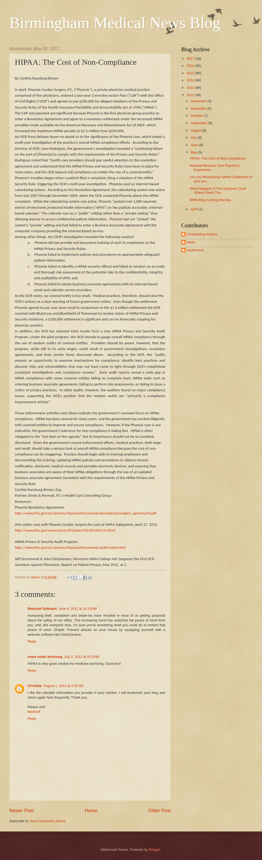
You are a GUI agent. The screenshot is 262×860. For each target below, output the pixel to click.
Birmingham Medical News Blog (114, 22)
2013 (191, 88)
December (199, 101)
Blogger (154, 850)
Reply (32, 641)
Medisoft (34, 712)
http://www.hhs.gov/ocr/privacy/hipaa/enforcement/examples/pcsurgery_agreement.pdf (85, 513)
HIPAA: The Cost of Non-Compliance (218, 158)
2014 (191, 80)
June (195, 145)
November (199, 108)
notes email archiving (45, 657)
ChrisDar (35, 686)
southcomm (195, 250)
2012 (191, 95)
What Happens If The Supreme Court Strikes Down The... (218, 190)
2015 (191, 73)
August (196, 130)
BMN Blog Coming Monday (210, 200)
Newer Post (21, 810)
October (197, 116)
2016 (191, 66)
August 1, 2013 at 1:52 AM (63, 686)
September (199, 123)
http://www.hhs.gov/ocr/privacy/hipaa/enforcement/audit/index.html (70, 547)
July (194, 138)
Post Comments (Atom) (48, 821)
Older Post (159, 810)
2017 (191, 59)
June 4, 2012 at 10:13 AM (77, 609)
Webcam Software (42, 609)
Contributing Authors (202, 234)
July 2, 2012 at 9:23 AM (81, 657)
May (194, 152)
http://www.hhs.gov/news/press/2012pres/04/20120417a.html (65, 530)
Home (91, 810)
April (194, 209)
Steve (191, 242)
